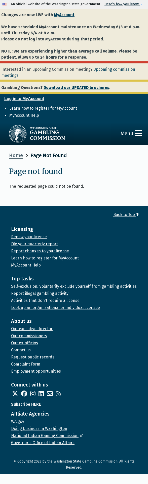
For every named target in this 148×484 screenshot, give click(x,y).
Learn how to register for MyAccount (43, 108)
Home (16, 155)
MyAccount (64, 14)
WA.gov (17, 421)
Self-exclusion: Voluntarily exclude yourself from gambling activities (74, 286)
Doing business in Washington (39, 428)
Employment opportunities (36, 371)
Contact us (21, 350)
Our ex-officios (24, 343)
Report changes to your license (40, 251)
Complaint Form (25, 364)
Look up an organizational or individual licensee (55, 307)
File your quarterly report (34, 243)
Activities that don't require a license (45, 300)
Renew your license (29, 236)
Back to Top (126, 214)
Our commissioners (29, 335)
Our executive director (32, 328)
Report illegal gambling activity (39, 293)
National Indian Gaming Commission (47, 435)
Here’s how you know (122, 4)
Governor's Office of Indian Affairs (43, 442)
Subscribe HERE (26, 404)
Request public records (32, 357)
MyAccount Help (24, 115)
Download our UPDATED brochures (76, 87)
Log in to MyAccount (24, 98)
